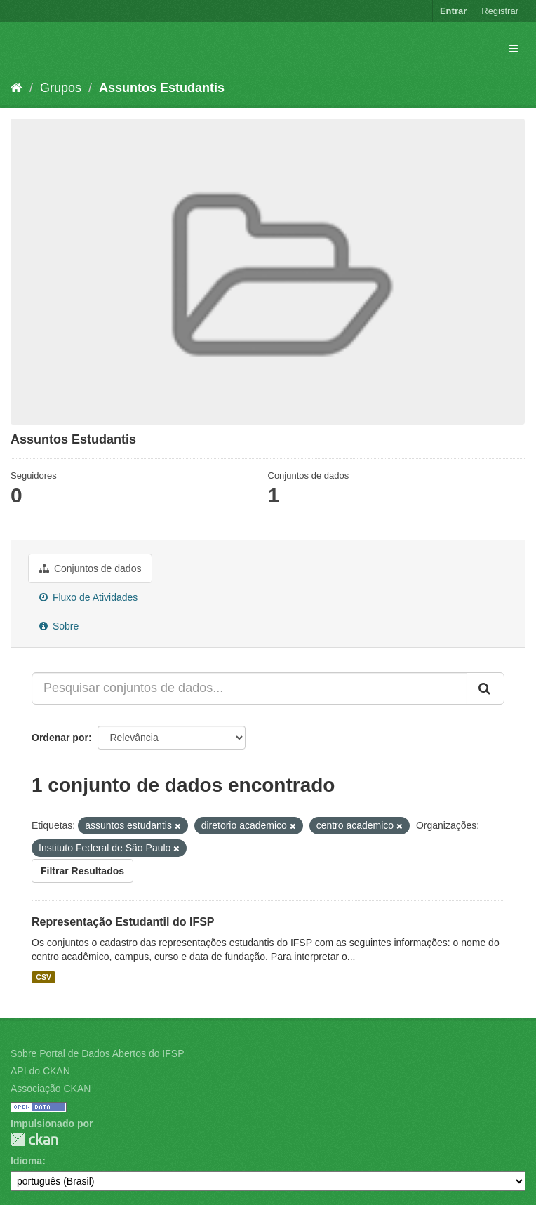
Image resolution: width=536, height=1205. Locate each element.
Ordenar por (60, 737)
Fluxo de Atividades (88, 597)
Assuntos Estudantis (162, 88)
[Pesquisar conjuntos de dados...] (249, 688)
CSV (43, 977)
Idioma (26, 1160)
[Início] (16, 88)
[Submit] (485, 688)
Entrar (453, 11)
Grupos (60, 88)
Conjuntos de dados (90, 568)
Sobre (59, 626)
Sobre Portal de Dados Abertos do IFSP (97, 1053)
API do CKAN (40, 1071)
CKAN (34, 1139)
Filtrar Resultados (82, 871)
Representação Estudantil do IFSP (123, 922)
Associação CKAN (51, 1088)
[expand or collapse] (513, 48)
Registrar (499, 11)
